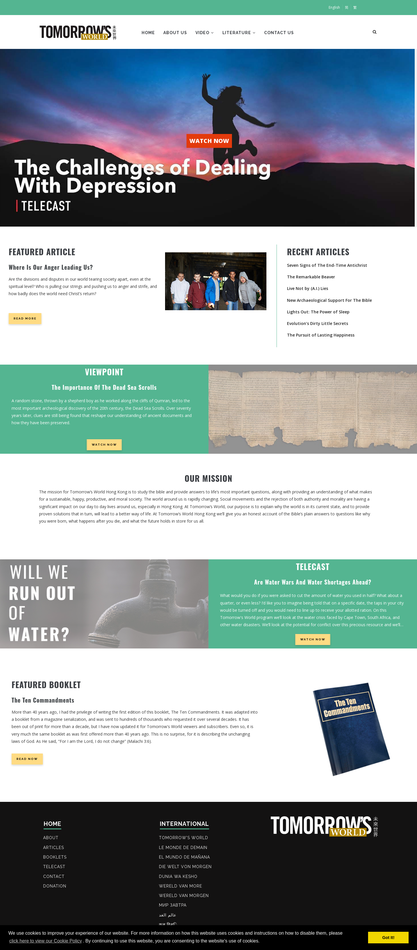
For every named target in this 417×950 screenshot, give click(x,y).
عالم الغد (168, 916)
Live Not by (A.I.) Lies (307, 288)
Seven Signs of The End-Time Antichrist (327, 265)
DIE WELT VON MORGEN (185, 867)
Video (205, 33)
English (334, 7)
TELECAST (54, 867)
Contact (54, 877)
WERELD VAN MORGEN (184, 897)
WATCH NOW (209, 141)
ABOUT (51, 838)
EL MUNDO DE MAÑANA (184, 857)
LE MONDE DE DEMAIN (183, 848)
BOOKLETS (55, 857)
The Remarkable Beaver (311, 277)
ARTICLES (53, 848)
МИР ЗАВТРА (173, 907)
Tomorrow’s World (184, 838)
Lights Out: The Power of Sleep (318, 312)
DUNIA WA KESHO (178, 877)
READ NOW (27, 758)
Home (148, 33)
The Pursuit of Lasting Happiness (320, 335)
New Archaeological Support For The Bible (329, 300)
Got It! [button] (388, 937)
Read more (25, 318)
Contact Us (281, 33)
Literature (240, 33)
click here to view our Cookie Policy (45, 940)
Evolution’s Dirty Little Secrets (317, 323)
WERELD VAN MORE (180, 887)
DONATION (55, 887)
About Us (176, 33)
